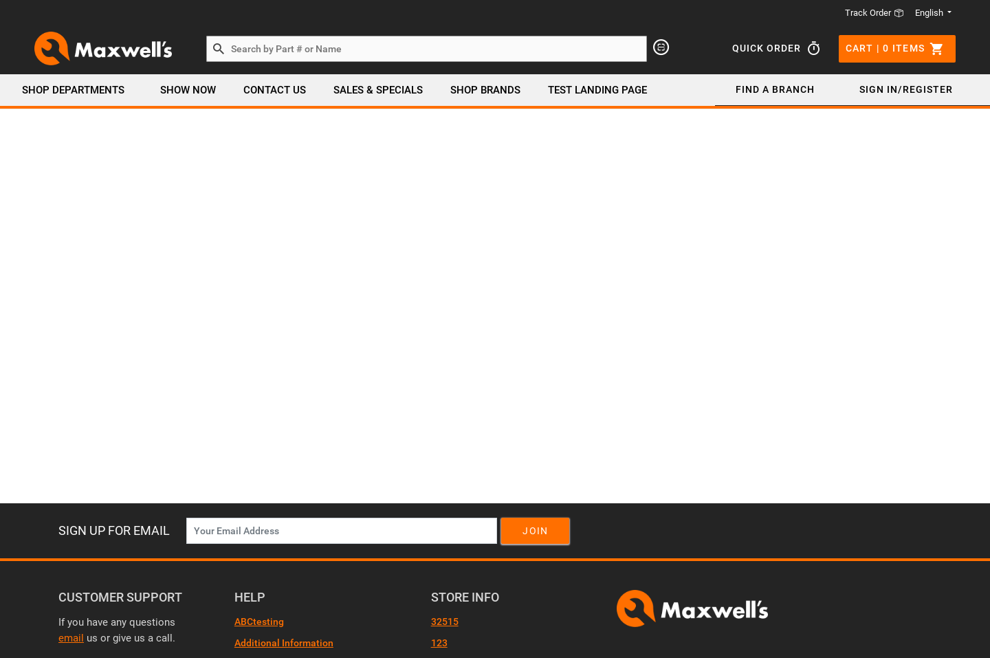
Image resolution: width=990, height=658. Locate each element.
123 (439, 642)
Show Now (188, 90)
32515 (445, 621)
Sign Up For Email (114, 530)
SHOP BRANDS (485, 90)
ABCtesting (259, 621)
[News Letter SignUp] (341, 531)
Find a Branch (775, 89)
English (930, 13)
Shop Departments (73, 90)
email (71, 638)
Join (535, 530)
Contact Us (274, 90)
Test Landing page (597, 90)
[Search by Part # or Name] (218, 49)
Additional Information (283, 642)
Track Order (874, 13)
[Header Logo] (103, 48)
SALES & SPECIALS (378, 90)
